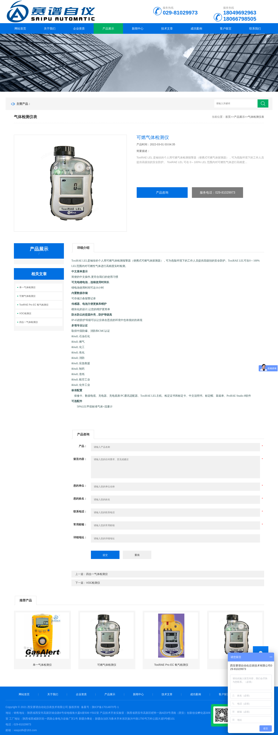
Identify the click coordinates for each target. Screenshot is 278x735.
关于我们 (49, 28)
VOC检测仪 (25, 313)
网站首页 (20, 28)
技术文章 (167, 28)
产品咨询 (162, 192)
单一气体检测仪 (27, 287)
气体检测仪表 (256, 116)
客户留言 (225, 28)
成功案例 (196, 28)
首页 (228, 116)
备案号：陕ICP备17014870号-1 (100, 707)
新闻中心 (137, 28)
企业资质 (79, 28)
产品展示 (108, 28)
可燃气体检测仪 (27, 296)
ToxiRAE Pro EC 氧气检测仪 (33, 304)
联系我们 (255, 28)
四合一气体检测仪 (28, 322)
